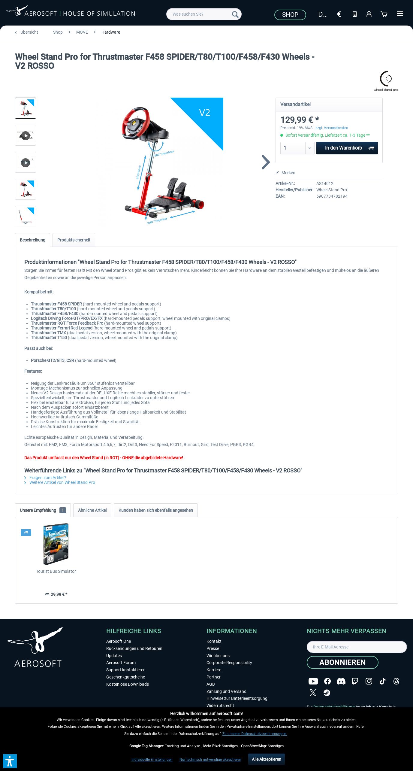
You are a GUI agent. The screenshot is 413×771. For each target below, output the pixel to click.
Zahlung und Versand (226, 691)
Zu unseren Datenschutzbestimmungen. (254, 734)
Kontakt (214, 641)
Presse (212, 648)
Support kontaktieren (126, 669)
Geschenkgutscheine (125, 677)
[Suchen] (235, 14)
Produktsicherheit (73, 240)
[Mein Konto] (369, 14)
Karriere (213, 669)
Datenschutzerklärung (334, 707)
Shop (290, 14)
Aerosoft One (118, 641)
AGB (210, 684)
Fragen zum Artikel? (45, 477)
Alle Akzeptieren (266, 759)
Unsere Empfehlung (43, 510)
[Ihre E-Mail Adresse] (357, 647)
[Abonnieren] (342, 662)
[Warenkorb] (384, 14)
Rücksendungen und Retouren (134, 648)
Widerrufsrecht (220, 705)
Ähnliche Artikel (92, 510)
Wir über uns (218, 655)
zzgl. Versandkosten (331, 128)
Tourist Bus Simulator (56, 571)
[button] (10, 761)
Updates (114, 655)
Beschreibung (32, 240)
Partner (213, 677)
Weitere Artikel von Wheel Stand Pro (59, 482)
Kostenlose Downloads (127, 684)
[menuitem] (204, 14)
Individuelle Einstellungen (152, 759)
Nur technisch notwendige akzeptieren (210, 759)
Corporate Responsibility (229, 662)
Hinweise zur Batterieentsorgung (236, 698)
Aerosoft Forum (121, 662)
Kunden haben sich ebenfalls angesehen (156, 510)
